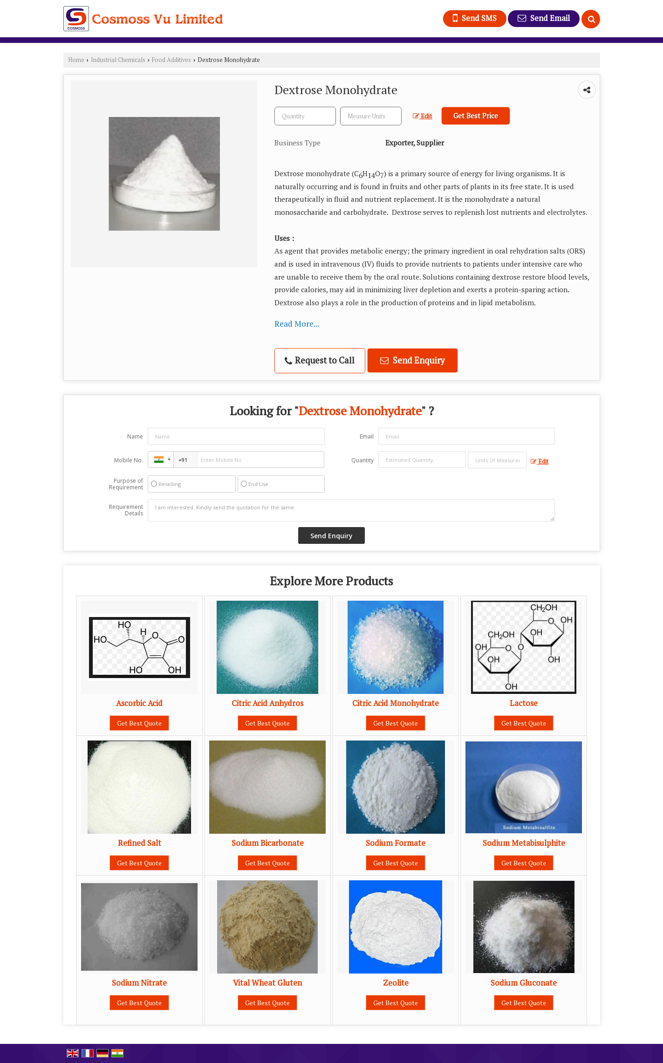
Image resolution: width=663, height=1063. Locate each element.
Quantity (362, 460)
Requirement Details (126, 510)
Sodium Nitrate (139, 983)
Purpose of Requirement (126, 484)
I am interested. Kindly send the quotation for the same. (351, 510)
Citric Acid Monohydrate (395, 703)
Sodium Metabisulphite (524, 843)
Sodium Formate (395, 843)
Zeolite (396, 983)
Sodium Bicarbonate (268, 843)
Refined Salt (139, 843)
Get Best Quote (139, 723)
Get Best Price (475, 115)
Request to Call (320, 360)
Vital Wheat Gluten (267, 983)
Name (135, 436)
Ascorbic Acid (139, 703)
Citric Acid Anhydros (267, 703)
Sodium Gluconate (524, 983)
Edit (422, 116)
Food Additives (171, 60)
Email (367, 436)
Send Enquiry (412, 360)
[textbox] (371, 116)
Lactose (524, 703)
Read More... (296, 323)
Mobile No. (128, 460)
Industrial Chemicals (118, 60)
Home (76, 60)
